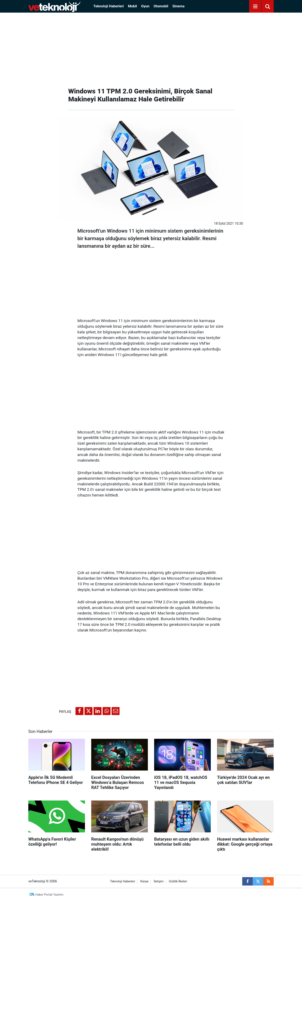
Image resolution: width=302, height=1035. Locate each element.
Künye (144, 881)
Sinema (178, 6)
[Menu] (255, 6)
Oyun (145, 6)
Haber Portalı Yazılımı (49, 894)
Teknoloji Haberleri (108, 6)
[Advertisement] (151, 48)
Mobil (132, 6)
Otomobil (161, 6)
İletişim (159, 881)
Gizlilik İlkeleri (178, 881)
